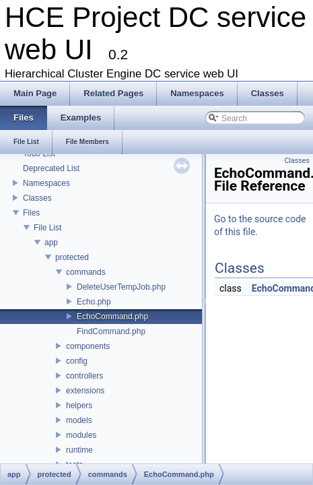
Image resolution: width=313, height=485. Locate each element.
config (77, 361)
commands (86, 272)
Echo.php (94, 301)
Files (31, 213)
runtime (79, 450)
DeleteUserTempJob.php (121, 287)
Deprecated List (51, 168)
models (79, 420)
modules (81, 435)
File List (47, 227)
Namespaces (46, 183)
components (88, 346)
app (51, 242)
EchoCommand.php (112, 316)
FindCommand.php (111, 331)
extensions (85, 390)
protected (72, 257)
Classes (37, 198)
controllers (84, 376)
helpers (79, 405)
